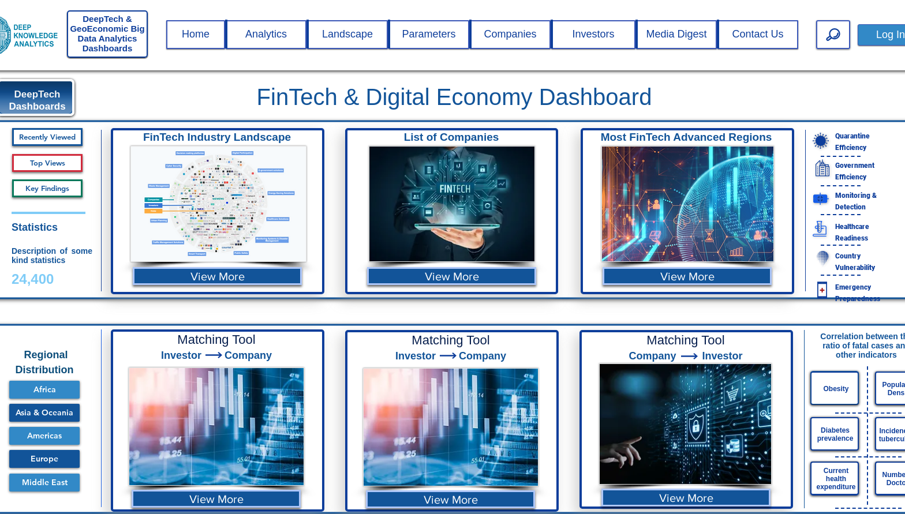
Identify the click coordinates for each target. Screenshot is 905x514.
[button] (195, 34)
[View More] (217, 276)
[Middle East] (44, 483)
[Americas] (44, 436)
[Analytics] (266, 34)
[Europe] (44, 459)
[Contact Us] (757, 34)
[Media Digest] (676, 34)
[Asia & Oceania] (44, 413)
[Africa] (44, 390)
